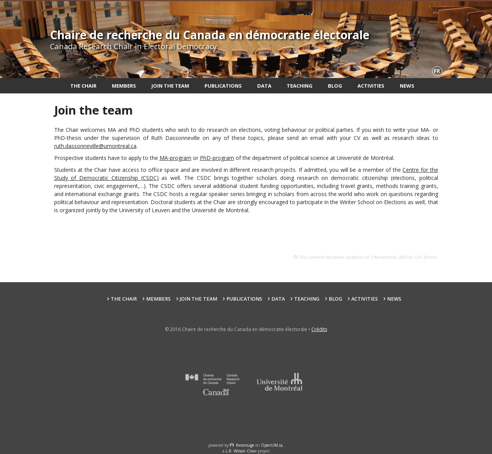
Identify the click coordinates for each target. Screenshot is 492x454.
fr (437, 71)
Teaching (299, 85)
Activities (370, 85)
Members (124, 85)
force (245, 445)
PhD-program (217, 157)
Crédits (319, 329)
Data (264, 85)
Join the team (170, 85)
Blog (335, 85)
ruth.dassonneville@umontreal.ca (95, 146)
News (407, 85)
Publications (223, 85)
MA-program (175, 157)
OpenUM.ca (272, 445)
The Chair (83, 85)
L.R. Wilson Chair (241, 451)
